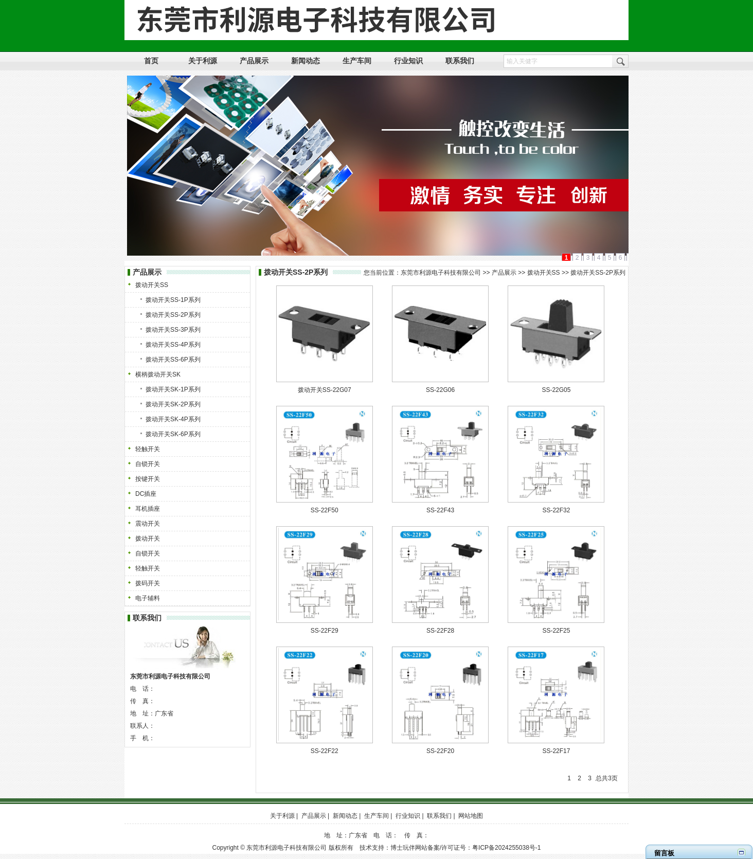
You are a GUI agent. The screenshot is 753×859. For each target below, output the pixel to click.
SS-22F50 (324, 510)
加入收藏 (578, 6)
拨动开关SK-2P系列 (173, 404)
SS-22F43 (440, 510)
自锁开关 (147, 464)
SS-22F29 (324, 630)
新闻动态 (345, 815)
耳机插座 (147, 508)
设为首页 (543, 6)
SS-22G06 (440, 389)
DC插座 (145, 493)
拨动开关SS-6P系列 (173, 359)
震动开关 (147, 523)
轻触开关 (147, 449)
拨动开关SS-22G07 (324, 389)
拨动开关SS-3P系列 (173, 329)
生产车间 (376, 815)
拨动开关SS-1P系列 (173, 299)
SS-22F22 (324, 751)
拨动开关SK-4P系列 (173, 419)
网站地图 (613, 6)
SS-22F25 (556, 630)
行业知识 (408, 815)
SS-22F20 (440, 751)
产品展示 (504, 272)
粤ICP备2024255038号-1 (506, 847)
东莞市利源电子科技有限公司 (441, 272)
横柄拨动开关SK (158, 374)
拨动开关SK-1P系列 (173, 389)
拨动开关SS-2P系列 (173, 314)
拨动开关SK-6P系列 (173, 434)
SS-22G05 (556, 389)
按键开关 (147, 478)
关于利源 (282, 815)
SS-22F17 (556, 751)
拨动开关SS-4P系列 (173, 344)
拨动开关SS (151, 285)
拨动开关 (147, 538)
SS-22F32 (556, 510)
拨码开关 (147, 583)
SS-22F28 (440, 630)
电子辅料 (147, 598)
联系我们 (439, 815)
